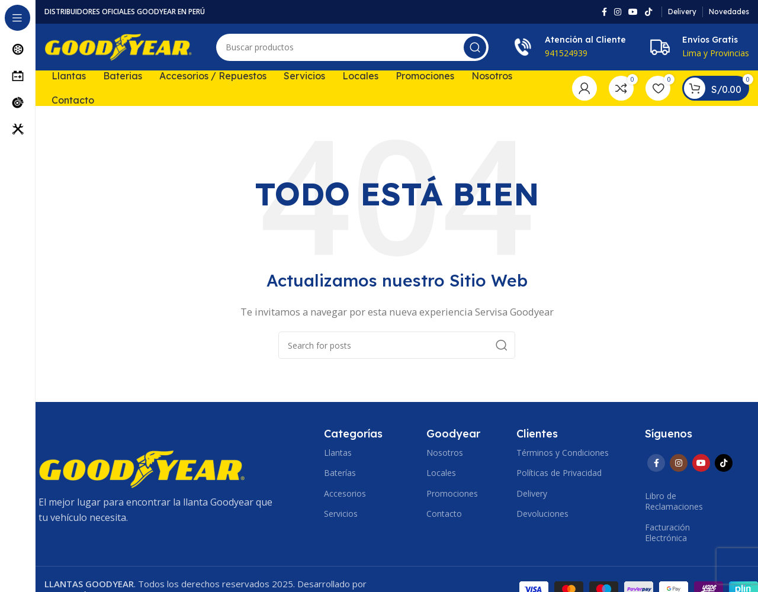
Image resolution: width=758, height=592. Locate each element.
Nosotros (444, 453)
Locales (441, 473)
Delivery (531, 493)
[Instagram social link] (618, 12)
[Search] (352, 47)
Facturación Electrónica (667, 532)
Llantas (338, 453)
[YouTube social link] (633, 12)
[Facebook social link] (604, 12)
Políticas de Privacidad (559, 473)
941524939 (566, 53)
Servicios (341, 513)
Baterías (340, 473)
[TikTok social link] (648, 12)
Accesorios (345, 493)
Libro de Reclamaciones (674, 502)
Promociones (452, 493)
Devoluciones (542, 513)
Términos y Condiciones (562, 453)
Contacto (444, 513)
